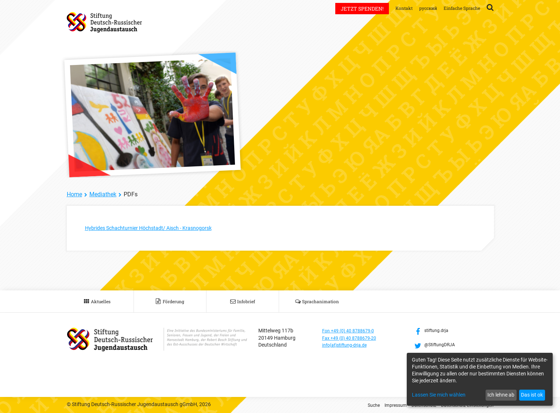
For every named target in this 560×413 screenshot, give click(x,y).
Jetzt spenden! (351, 8)
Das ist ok (532, 395)
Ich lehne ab (500, 395)
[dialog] (480, 379)
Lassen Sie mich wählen (439, 395)
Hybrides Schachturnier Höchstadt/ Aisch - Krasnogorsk (156, 227)
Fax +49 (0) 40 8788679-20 (353, 338)
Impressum (382, 405)
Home (74, 194)
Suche (357, 405)
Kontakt (394, 7)
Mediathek (102, 194)
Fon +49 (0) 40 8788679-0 (351, 330)
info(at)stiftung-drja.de (348, 345)
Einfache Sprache (459, 7)
